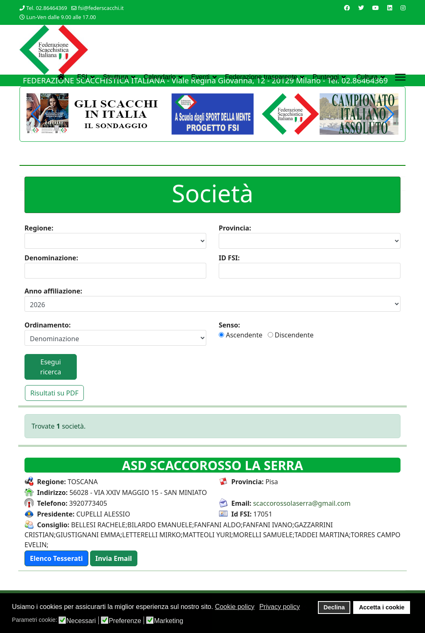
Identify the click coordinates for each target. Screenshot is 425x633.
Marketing (168, 621)
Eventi (200, 76)
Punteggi (326, 76)
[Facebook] (347, 8)
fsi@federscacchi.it (101, 8)
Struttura (115, 76)
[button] (388, 114)
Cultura (367, 76)
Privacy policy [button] (279, 606)
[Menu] (400, 77)
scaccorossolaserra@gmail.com (302, 503)
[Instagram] (403, 8)
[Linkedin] (389, 8)
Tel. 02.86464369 (46, 8)
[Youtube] (375, 8)
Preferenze (125, 621)
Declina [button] (334, 607)
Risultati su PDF (54, 393)
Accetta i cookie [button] (382, 607)
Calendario (160, 76)
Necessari (81, 621)
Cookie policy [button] (234, 606)
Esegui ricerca (50, 366)
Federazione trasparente (261, 76)
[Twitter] (361, 8)
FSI (82, 76)
